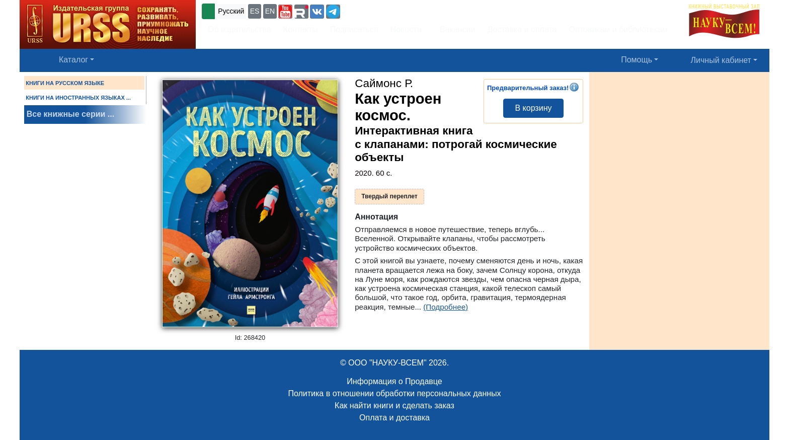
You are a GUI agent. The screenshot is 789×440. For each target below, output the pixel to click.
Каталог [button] (73, 59)
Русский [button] (231, 11)
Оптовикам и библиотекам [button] (618, 29)
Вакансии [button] (455, 29)
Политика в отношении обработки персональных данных (394, 393)
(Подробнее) (445, 307)
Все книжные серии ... (70, 114)
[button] (285, 12)
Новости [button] (406, 29)
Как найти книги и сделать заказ (394, 405)
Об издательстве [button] (239, 29)
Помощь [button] (636, 59)
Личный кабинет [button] (721, 60)
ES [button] (255, 11)
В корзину (533, 108)
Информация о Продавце (394, 381)
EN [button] (270, 11)
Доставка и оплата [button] (522, 29)
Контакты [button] (300, 29)
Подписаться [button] (354, 29)
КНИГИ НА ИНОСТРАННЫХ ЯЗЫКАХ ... (78, 98)
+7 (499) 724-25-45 (379, 10)
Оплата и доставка (394, 417)
